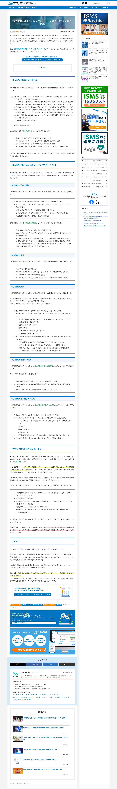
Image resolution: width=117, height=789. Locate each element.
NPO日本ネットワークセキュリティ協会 (94, 223)
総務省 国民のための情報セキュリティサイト (95, 225)
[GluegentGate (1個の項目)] (87, 186)
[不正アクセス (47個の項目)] (102, 167)
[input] (99, 3)
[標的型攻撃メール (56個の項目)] (88, 167)
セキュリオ (66, 606)
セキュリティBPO (33, 700)
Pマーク (59, 606)
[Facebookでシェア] (34, 667)
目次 (41, 68)
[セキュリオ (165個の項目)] (88, 161)
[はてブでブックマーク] (50, 667)
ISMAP (56, 700)
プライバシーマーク (52, 698)
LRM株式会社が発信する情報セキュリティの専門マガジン (30, 3)
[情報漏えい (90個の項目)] (101, 161)
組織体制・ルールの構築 (49, 606)
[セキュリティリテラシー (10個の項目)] (100, 177)
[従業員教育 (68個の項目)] (86, 164)
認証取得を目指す (37, 606)
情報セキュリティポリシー (102, 781)
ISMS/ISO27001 (17, 698)
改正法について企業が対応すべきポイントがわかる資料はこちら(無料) (42, 60)
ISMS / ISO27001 (27, 606)
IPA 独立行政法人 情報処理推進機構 (92, 220)
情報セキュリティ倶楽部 (19, 700)
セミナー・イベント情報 (99, 7)
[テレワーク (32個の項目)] (87, 173)
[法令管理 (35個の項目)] (103, 170)
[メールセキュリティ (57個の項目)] (100, 164)
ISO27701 (41, 698)
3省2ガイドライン (46, 700)
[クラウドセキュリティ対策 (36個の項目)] (89, 170)
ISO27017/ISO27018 (30, 698)
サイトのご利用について (88, 781)
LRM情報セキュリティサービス (21, 703)
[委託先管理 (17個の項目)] (101, 173)
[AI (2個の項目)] (86, 180)
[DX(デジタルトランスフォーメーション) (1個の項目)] (94, 183)
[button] (107, 3)
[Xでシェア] (17, 667)
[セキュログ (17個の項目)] (86, 177)
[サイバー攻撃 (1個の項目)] (101, 186)
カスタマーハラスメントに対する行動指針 (98, 783)
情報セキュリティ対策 (15, 606)
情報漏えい (13, 609)
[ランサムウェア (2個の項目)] (100, 180)
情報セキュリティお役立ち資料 (78, 7)
